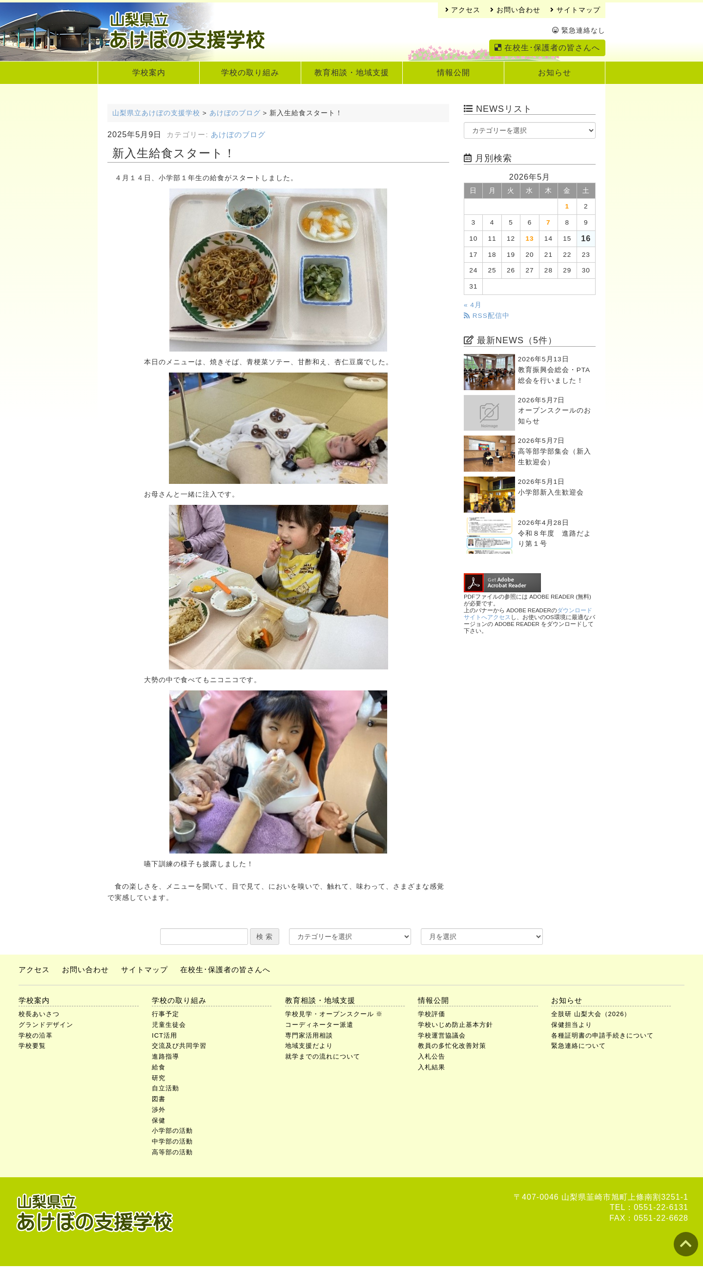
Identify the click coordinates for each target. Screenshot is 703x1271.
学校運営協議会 (442, 1035)
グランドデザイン (46, 1024)
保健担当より (571, 1024)
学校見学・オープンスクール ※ (334, 1014)
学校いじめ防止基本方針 (455, 1024)
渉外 (158, 1109)
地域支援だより (309, 1045)
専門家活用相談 (309, 1035)
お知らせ (554, 72)
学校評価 (431, 1014)
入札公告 (431, 1056)
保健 (158, 1120)
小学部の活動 (172, 1130)
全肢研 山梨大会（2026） (591, 1014)
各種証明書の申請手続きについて (602, 1035)
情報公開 (453, 72)
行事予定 (165, 1014)
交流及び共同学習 (179, 1045)
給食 (158, 1067)
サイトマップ (575, 10)
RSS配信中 (487, 315)
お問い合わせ (515, 10)
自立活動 (165, 1088)
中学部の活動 (172, 1141)
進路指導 (165, 1056)
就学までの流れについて (322, 1056)
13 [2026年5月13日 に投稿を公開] (529, 238)
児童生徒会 (169, 1024)
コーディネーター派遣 (319, 1024)
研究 (158, 1078)
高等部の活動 (172, 1152)
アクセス (463, 10)
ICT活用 (164, 1035)
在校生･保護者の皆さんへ (547, 47)
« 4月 (473, 305)
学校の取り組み (250, 72)
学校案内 (148, 72)
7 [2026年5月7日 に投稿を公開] (548, 222)
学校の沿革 (36, 1035)
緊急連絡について (578, 1045)
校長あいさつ (39, 1014)
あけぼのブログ (238, 135)
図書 (158, 1099)
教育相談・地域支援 (351, 72)
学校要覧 (32, 1045)
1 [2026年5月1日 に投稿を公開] (567, 206)
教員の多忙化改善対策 (452, 1045)
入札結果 (431, 1067)
